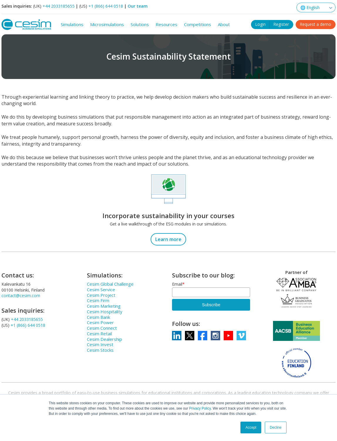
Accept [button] (250, 427)
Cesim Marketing (104, 305)
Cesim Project (101, 294)
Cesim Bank (98, 316)
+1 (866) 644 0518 (105, 6)
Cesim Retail (99, 333)
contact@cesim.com (20, 295)
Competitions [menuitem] (197, 24)
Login (260, 23)
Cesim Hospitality (104, 311)
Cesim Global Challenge (110, 283)
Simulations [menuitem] (72, 24)
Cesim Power (100, 322)
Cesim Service (101, 289)
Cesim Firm (98, 300)
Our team (138, 6)
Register (281, 23)
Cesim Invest (100, 344)
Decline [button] (276, 427)
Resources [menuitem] (166, 24)
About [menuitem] (224, 24)
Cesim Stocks (100, 349)
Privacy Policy (200, 408)
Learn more (168, 238)
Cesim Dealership (104, 338)
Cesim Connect (102, 327)
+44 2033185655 (59, 6)
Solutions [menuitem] (140, 24)
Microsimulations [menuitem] (107, 24)
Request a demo (315, 23)
